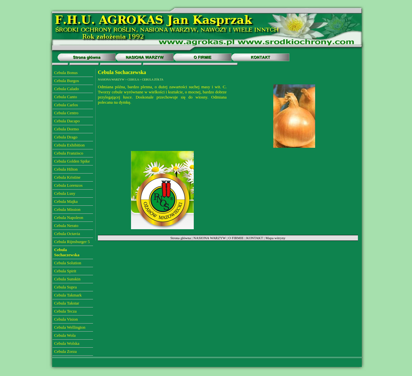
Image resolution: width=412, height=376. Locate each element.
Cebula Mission (67, 209)
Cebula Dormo (66, 129)
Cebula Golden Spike (72, 161)
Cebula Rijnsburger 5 (72, 241)
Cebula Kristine (67, 177)
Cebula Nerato (66, 225)
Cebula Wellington (69, 327)
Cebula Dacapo (67, 120)
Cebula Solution (67, 262)
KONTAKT (254, 238)
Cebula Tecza (65, 311)
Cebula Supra (65, 287)
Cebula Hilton (66, 169)
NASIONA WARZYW (209, 238)
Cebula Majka (66, 201)
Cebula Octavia (67, 233)
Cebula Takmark (68, 295)
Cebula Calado (66, 88)
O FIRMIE (236, 238)
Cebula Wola (65, 335)
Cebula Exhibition (69, 145)
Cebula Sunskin (67, 279)
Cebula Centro (66, 112)
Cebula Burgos (66, 80)
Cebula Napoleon (68, 217)
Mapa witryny (276, 238)
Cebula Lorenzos (68, 185)
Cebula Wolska (67, 343)
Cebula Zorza (65, 351)
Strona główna (180, 238)
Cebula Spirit (65, 270)
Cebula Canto (65, 96)
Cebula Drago (66, 137)
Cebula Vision (66, 319)
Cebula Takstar (66, 303)
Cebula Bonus (66, 72)
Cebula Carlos (66, 104)
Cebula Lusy (64, 193)
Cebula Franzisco (68, 153)
